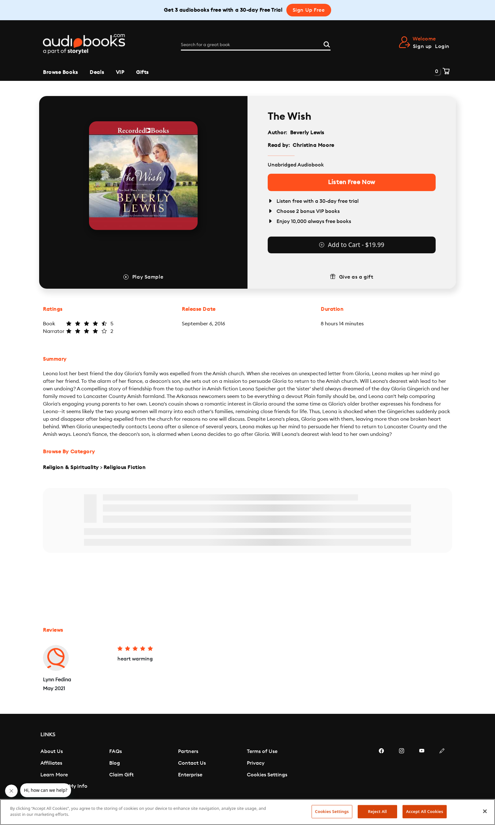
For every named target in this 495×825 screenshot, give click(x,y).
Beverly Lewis (307, 133)
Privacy (256, 763)
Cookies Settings (267, 774)
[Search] (327, 44)
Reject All (377, 811)
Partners (188, 751)
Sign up (422, 46)
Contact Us (192, 763)
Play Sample (147, 277)
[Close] (485, 811)
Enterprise (190, 774)
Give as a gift (356, 277)
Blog (114, 763)
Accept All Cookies (424, 811)
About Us (51, 751)
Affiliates (51, 763)
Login (442, 46)
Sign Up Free (309, 10)
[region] (247, 812)
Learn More (54, 774)
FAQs (115, 751)
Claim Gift (121, 774)
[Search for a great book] (256, 45)
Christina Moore (313, 145)
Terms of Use (262, 751)
